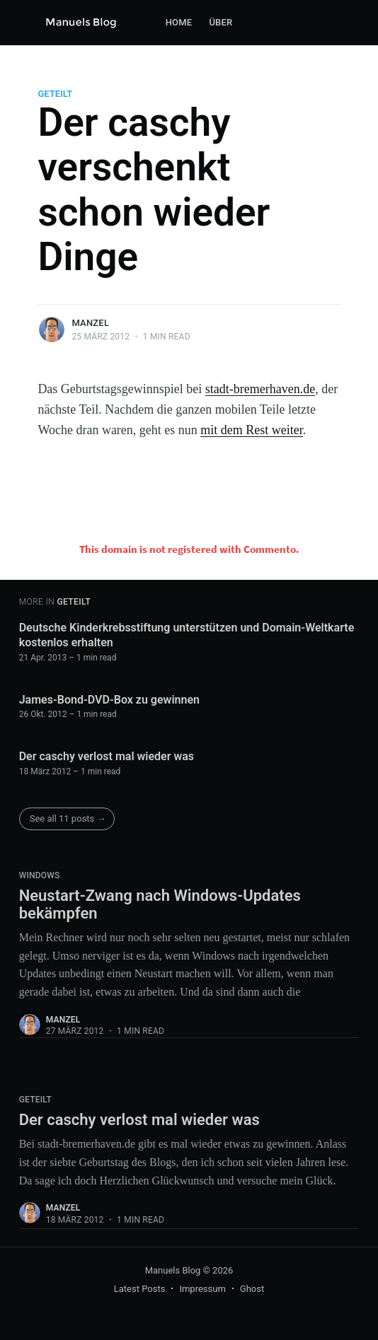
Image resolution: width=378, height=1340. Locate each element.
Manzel (90, 322)
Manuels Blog (173, 1270)
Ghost (252, 1288)
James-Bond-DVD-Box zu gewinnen (109, 699)
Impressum (202, 1288)
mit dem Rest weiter (251, 430)
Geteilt (55, 93)
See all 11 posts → (68, 818)
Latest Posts (140, 1288)
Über (220, 22)
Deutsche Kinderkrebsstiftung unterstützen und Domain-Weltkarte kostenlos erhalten (187, 635)
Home (179, 22)
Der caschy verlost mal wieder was (106, 756)
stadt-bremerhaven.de (260, 389)
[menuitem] (179, 23)
